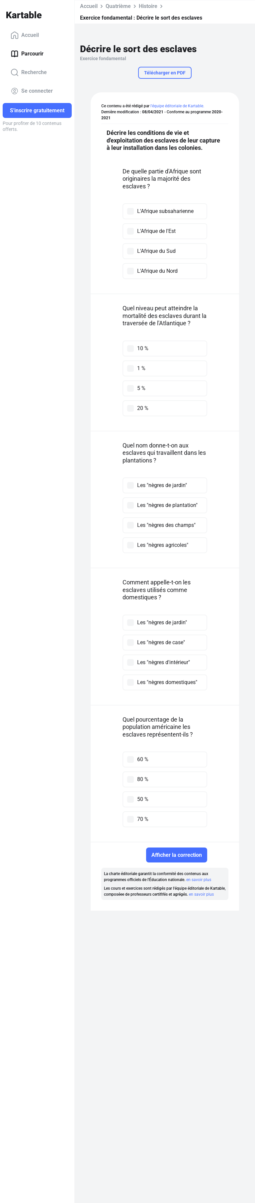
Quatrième (118, 6)
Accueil (25, 35)
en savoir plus (198, 879)
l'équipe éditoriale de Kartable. (177, 106)
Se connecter (32, 91)
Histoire (148, 6)
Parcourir (27, 54)
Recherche (29, 72)
